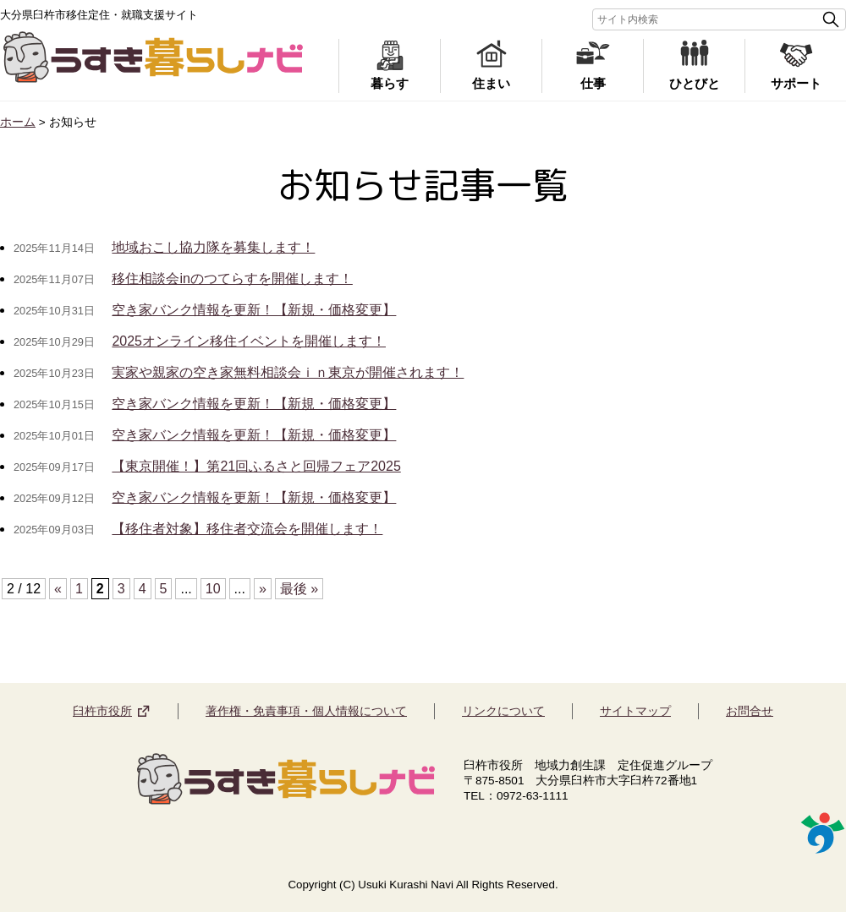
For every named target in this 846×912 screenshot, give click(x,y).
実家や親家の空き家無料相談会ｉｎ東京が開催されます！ (288, 372)
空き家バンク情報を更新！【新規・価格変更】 (254, 310)
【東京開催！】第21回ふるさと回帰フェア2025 (256, 466)
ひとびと (694, 83)
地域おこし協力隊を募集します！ (213, 247)
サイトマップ (635, 711)
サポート (796, 83)
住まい (491, 83)
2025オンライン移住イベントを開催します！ (249, 341)
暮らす (390, 83)
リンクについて (503, 711)
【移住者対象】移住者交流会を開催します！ (247, 529)
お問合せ (749, 711)
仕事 (593, 83)
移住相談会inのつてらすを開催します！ (232, 278)
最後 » (299, 589)
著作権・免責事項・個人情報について (306, 711)
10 (213, 589)
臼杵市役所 (102, 711)
